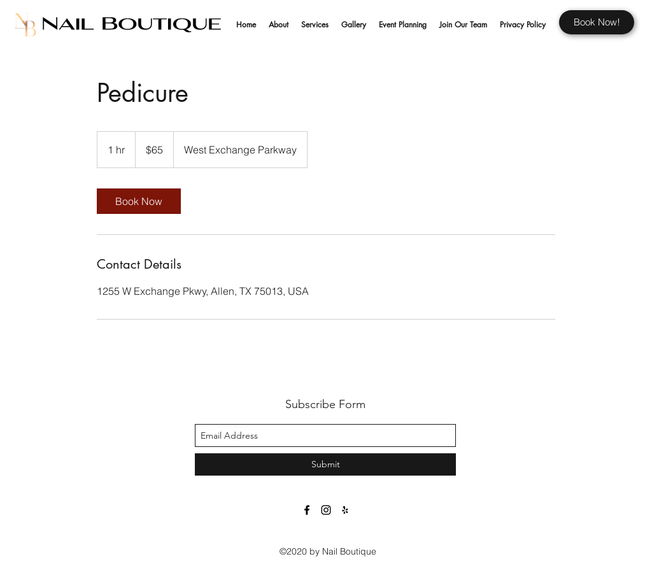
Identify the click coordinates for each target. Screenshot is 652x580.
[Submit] (325, 464)
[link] (139, 201)
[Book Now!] (596, 22)
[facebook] (307, 510)
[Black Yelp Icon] (345, 510)
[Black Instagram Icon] (326, 510)
